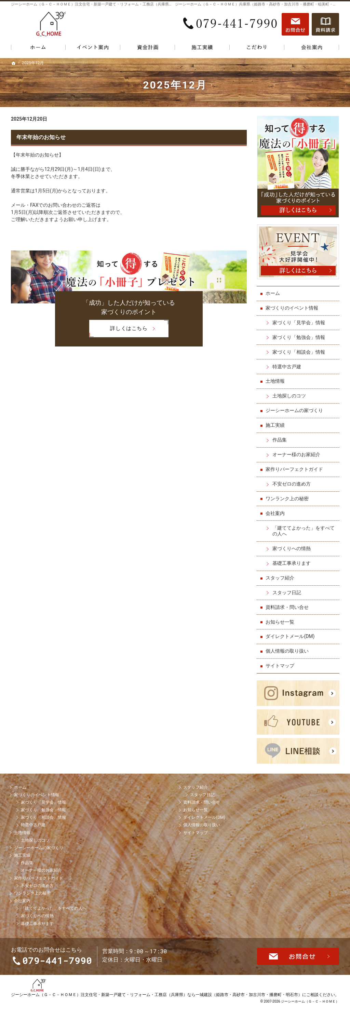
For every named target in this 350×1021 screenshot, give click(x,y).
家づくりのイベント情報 (292, 307)
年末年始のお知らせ (41, 137)
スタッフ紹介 (280, 577)
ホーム (273, 293)
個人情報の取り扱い (287, 650)
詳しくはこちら (118, 329)
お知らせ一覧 (280, 621)
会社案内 (275, 512)
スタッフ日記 (287, 592)
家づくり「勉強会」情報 (299, 336)
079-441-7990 (231, 24)
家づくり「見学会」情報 (299, 322)
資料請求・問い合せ (287, 606)
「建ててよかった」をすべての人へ (304, 530)
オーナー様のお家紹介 (297, 454)
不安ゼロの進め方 (292, 483)
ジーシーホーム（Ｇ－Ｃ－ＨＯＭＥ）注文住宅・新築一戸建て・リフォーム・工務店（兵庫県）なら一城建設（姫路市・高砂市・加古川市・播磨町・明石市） (156, 1005)
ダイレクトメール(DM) (290, 636)
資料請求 (325, 24)
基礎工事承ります (292, 563)
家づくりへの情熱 (292, 548)
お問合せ (295, 24)
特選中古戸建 (287, 366)
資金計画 (147, 48)
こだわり (257, 48)
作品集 (280, 439)
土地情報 (275, 380)
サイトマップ (280, 665)
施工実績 (275, 424)
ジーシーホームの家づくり (294, 410)
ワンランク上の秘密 (287, 498)
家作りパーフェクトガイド (294, 469)
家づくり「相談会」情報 (299, 351)
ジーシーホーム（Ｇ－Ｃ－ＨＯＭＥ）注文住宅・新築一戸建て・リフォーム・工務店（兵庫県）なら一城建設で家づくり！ (114, 4)
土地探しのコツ (289, 395)
